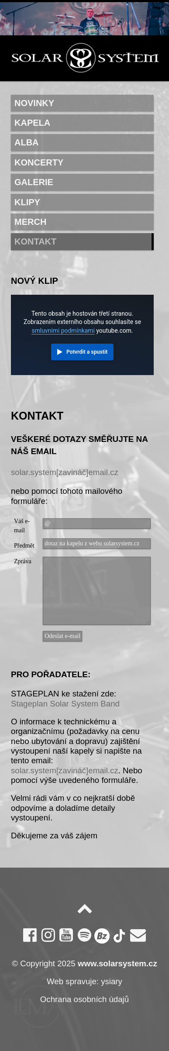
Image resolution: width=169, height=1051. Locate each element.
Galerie (33, 182)
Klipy (27, 202)
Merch (30, 222)
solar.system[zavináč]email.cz (64, 472)
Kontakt (35, 241)
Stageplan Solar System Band (65, 703)
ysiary (111, 981)
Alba (26, 142)
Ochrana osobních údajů (84, 999)
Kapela (32, 122)
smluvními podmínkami (62, 330)
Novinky (34, 103)
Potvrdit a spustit (86, 352)
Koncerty (38, 162)
